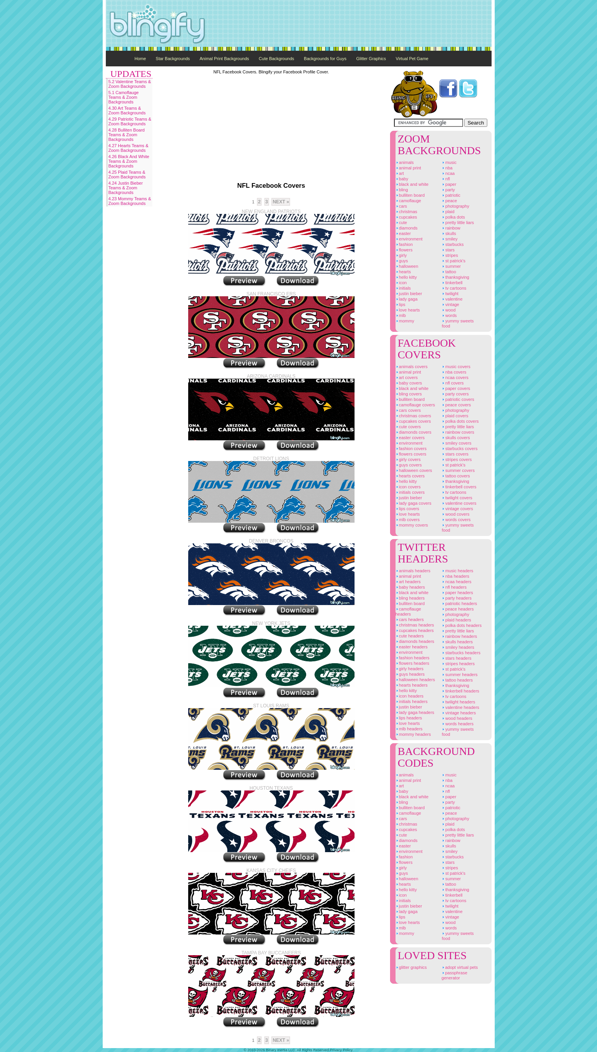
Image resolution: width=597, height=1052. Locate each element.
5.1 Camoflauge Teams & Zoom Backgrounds (124, 97)
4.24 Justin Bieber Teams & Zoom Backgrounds (126, 188)
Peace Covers (456, 404)
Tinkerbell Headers (460, 691)
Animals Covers (412, 366)
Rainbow (451, 228)
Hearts (403, 271)
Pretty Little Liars (458, 222)
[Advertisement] (349, 23)
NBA (447, 168)
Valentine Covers (459, 503)
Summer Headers (460, 674)
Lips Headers (409, 718)
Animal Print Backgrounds (224, 58)
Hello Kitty (406, 277)
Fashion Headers (412, 657)
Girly (401, 255)
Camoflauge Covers (415, 404)
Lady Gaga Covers (413, 503)
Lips (401, 304)
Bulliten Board (410, 195)
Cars (401, 206)
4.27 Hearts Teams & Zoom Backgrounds (129, 148)
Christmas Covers (413, 415)
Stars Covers (455, 454)
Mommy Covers (412, 525)
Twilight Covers (457, 497)
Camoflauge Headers (408, 611)
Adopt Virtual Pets (460, 967)
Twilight (450, 293)
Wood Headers (457, 718)
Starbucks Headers (461, 652)
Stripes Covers (457, 459)
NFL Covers (452, 383)
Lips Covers (407, 508)
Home (140, 58)
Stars (448, 249)
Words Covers (456, 519)
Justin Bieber (409, 293)
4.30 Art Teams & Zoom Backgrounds (127, 110)
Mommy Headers (413, 734)
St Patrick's (453, 260)
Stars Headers (456, 658)
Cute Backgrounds (276, 58)
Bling (402, 189)
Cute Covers (408, 426)
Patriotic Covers (458, 399)
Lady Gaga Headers (415, 712)
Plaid (448, 211)
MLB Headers (409, 728)
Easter (403, 233)
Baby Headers (410, 587)
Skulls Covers (456, 437)
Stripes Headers (458, 663)
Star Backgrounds (173, 58)
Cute (401, 222)
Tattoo (449, 271)
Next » (281, 202)
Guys (402, 260)
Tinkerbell (452, 282)
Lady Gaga (407, 299)
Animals (405, 162)
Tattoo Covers (456, 475)
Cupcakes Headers (415, 630)
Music (449, 162)
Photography (455, 206)
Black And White (412, 184)
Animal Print (408, 168)
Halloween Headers (415, 679)
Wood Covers (455, 514)
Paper (449, 184)
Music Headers (457, 570)
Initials (403, 288)
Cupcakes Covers (413, 421)
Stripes (450, 255)
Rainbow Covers (458, 432)
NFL (446, 178)
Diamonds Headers (415, 641)
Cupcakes (406, 217)
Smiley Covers (456, 443)
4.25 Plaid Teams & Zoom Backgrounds (127, 174)
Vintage (450, 304)
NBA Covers (454, 372)
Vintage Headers (459, 712)
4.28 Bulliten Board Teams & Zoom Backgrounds (127, 135)
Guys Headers (410, 674)
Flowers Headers (412, 663)
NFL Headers (454, 587)
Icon (401, 282)
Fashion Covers (411, 448)
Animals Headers (413, 570)
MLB (401, 315)
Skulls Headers (457, 641)
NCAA (448, 173)
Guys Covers (409, 465)
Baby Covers (409, 383)
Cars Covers (408, 410)
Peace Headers (458, 609)
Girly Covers (408, 459)
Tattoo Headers (457, 680)
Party (448, 189)
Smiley (449, 239)
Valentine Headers (460, 707)
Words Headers (457, 723)
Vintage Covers (457, 508)
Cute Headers (410, 636)
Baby (402, 178)
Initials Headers (412, 701)
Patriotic (451, 195)
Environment (409, 239)
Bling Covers (409, 394)
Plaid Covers (455, 415)
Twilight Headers (458, 702)
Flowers (404, 249)
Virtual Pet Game (412, 58)
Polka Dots (453, 217)
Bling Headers (410, 598)
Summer (451, 266)
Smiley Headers (458, 647)
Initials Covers (410, 492)
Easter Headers (412, 646)
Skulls (449, 233)
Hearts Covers (410, 475)
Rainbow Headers (459, 636)
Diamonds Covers (413, 432)
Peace (449, 200)
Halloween (407, 266)
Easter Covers (410, 437)
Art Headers (408, 581)
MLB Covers (408, 519)
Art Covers (407, 377)
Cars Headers (410, 619)
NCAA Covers (455, 377)
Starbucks (452, 244)
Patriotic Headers (459, 603)
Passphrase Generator (454, 975)
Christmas (406, 211)
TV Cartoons (454, 288)
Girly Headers (410, 668)
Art (400, 173)
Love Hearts (408, 310)
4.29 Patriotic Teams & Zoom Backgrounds (130, 121)
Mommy (405, 321)
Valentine (452, 299)
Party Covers (455, 394)
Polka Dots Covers (460, 421)
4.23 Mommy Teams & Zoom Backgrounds (130, 201)
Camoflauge (408, 200)
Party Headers (456, 598)
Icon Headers (410, 696)
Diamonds (407, 228)
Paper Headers (457, 592)
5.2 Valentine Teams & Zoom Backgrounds (130, 84)
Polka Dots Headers (461, 625)
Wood (448, 310)
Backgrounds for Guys (325, 58)
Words (449, 315)
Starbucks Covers (460, 448)
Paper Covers (456, 388)
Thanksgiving (455, 277)
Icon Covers (408, 486)
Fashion (404, 244)
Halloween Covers (414, 470)
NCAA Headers (456, 581)
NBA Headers (455, 576)
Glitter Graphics (371, 58)
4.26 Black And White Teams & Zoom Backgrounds (129, 161)
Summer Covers (458, 470)
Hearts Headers (412, 685)
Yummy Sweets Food (458, 323)
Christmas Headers (415, 625)
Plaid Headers (456, 620)
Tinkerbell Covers (459, 486)
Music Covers (456, 366)
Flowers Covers (411, 454)
